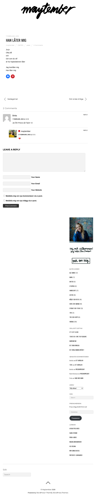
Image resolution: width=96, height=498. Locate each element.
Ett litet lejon (73, 332)
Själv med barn (79, 378)
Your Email (35, 184)
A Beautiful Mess (74, 428)
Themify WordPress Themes (57, 493)
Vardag (71, 322)
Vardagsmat (11, 99)
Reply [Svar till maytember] (85, 130)
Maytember (47, 489)
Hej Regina (72, 446)
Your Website (36, 190)
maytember (10, 45)
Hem (5, 17)
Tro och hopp (73, 317)
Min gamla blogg (74, 451)
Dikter (20, 45)
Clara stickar (73, 433)
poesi (28, 45)
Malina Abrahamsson (75, 442)
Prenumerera (76, 418)
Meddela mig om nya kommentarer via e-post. (24, 196)
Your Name (35, 177)
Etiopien (71, 286)
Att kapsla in (79, 360)
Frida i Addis (72, 437)
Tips (70, 313)
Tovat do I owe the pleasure (78, 337)
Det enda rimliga (78, 99)
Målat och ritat (74, 299)
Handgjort (72, 291)
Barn (70, 277)
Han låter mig (16, 40)
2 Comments (38, 45)
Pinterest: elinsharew (75, 455)
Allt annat (72, 273)
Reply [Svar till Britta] (85, 114)
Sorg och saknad (74, 304)
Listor (71, 295)
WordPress (40, 493)
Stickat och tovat (74, 308)
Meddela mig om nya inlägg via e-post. (21, 201)
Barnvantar (72, 341)
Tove (70, 365)
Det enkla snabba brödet (76, 350)
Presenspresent (80, 369)
